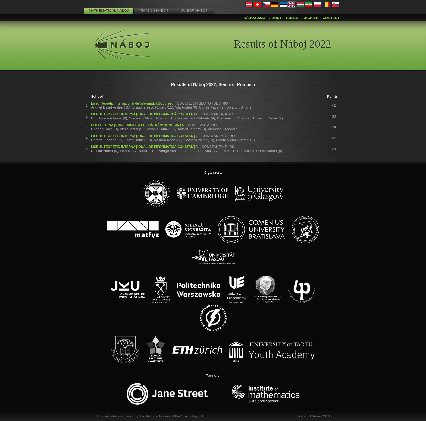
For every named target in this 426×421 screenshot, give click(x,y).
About (275, 18)
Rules (292, 18)
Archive (310, 18)
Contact (331, 18)
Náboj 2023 (254, 18)
